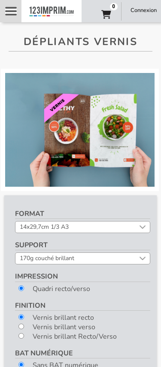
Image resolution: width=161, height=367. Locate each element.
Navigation (10, 11)
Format (29, 213)
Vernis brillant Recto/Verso (67, 336)
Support (31, 245)
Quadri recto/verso (54, 289)
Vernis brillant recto (56, 317)
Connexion (144, 10)
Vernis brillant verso (56, 327)
